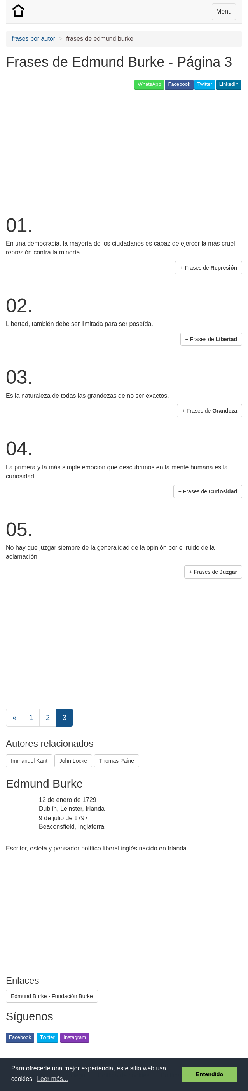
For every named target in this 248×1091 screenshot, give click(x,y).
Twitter (204, 84)
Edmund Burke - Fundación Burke (52, 996)
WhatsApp (149, 84)
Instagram (74, 1037)
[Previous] (14, 718)
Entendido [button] (209, 1074)
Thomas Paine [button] (116, 761)
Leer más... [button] (52, 1078)
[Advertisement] (97, 151)
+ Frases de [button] (208, 268)
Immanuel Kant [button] (29, 761)
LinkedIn (228, 84)
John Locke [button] (73, 761)
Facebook (179, 84)
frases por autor (33, 38)
